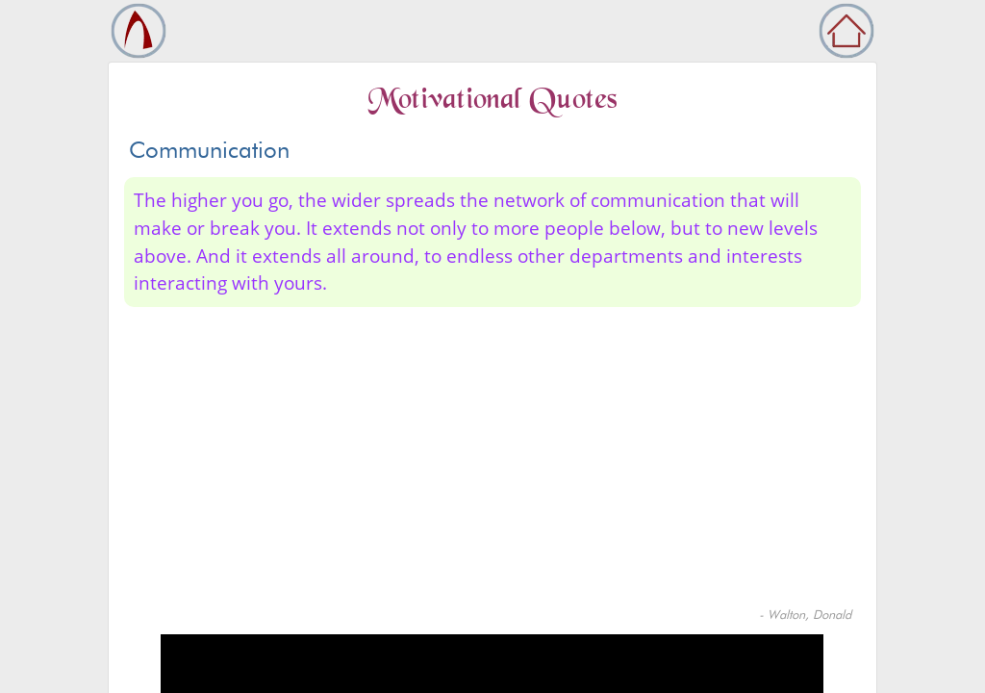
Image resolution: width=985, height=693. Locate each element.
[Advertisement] (492, 461)
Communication (209, 150)
